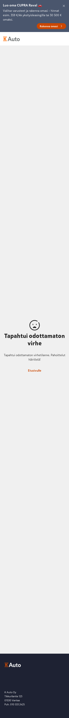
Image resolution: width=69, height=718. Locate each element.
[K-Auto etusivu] (11, 38)
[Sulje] (64, 6)
